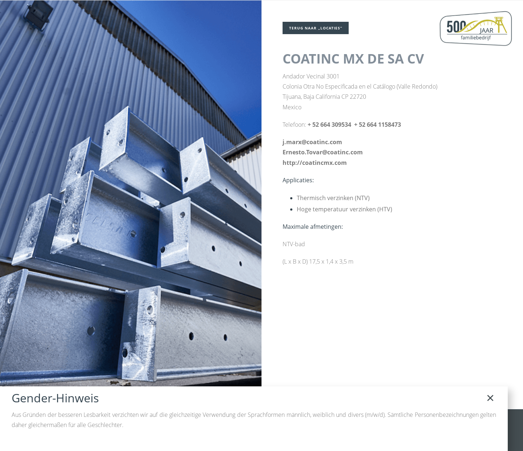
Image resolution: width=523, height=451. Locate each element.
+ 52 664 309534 (329, 125)
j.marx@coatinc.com (312, 142)
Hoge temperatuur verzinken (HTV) (345, 210)
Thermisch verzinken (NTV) (333, 198)
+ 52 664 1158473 (377, 125)
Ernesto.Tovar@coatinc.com (323, 153)
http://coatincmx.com (315, 163)
